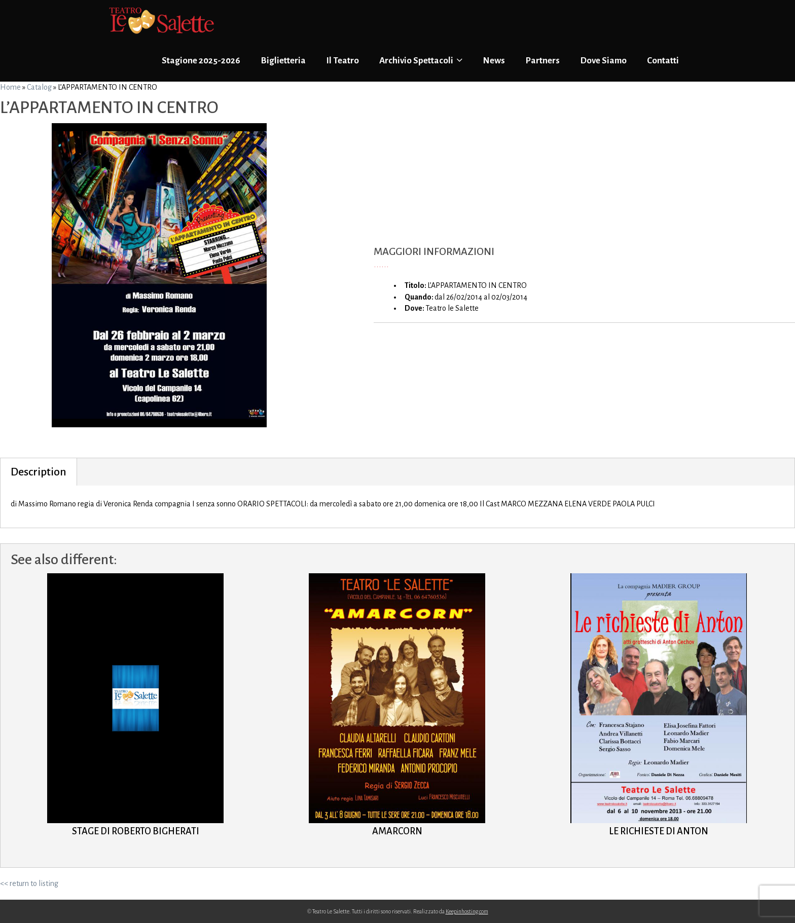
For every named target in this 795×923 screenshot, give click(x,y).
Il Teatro (342, 60)
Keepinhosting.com (467, 911)
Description (38, 472)
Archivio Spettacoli (420, 60)
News (494, 60)
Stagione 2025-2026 (201, 60)
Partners (542, 60)
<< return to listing (29, 883)
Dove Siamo (603, 60)
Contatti (663, 60)
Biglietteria (283, 60)
